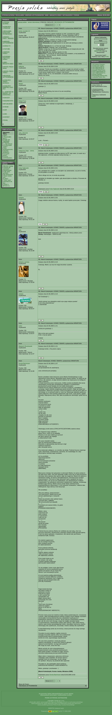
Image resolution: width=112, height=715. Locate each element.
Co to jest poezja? (6, 154)
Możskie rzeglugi (8, 166)
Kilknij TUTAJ (98, 51)
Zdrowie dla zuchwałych (6, 168)
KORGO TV (7, 46)
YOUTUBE (7, 49)
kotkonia (21, 66)
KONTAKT (7, 117)
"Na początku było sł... (7, 137)
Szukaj (6, 120)
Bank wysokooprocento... (8, 148)
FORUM (76, 15)
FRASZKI (6, 142)
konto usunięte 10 (24, 31)
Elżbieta (21, 197)
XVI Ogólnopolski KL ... (99, 68)
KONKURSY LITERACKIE (7, 27)
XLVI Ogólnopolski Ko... (99, 73)
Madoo (21, 83)
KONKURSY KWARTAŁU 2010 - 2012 (8, 87)
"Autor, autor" (7, 180)
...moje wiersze (8, 144)
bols (20, 230)
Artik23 (94, 96)
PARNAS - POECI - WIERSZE (8, 37)
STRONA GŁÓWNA (8, 15)
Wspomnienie (7, 170)
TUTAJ (107, 56)
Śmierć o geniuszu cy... (6, 185)
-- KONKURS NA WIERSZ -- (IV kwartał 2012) (8, 93)
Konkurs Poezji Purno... (99, 70)
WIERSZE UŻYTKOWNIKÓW (34, 15)
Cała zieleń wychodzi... (6, 172)
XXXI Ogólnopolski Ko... (99, 71)
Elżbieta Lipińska (24, 262)
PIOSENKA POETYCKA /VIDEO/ (6, 58)
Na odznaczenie (8, 174)
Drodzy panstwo (97, 74)
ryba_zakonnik (23, 133)
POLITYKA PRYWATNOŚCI (7, 33)
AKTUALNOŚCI (68, 15)
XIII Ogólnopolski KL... (99, 67)
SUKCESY (7, 97)
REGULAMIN (20, 15)
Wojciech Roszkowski (25, 346)
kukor (20, 326)
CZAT (5, 110)
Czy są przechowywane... (8, 157)
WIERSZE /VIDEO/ (6, 52)
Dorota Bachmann (24, 363)
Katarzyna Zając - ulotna (26, 150)
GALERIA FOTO (8, 100)
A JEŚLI (6, 178)
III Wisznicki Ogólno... (99, 66)
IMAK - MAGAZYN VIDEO (53, 15)
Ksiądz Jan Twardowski (6, 140)
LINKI (5, 114)
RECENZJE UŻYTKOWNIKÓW (8, 76)
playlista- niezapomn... (6, 151)
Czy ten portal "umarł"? (7, 146)
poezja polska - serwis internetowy (28, 22)
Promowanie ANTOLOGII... (100, 75)
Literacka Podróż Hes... (99, 77)
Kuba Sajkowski (24, 168)
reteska (21, 294)
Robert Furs (22, 101)
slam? (5, 135)
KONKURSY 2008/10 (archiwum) (7, 81)
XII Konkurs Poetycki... (99, 64)
